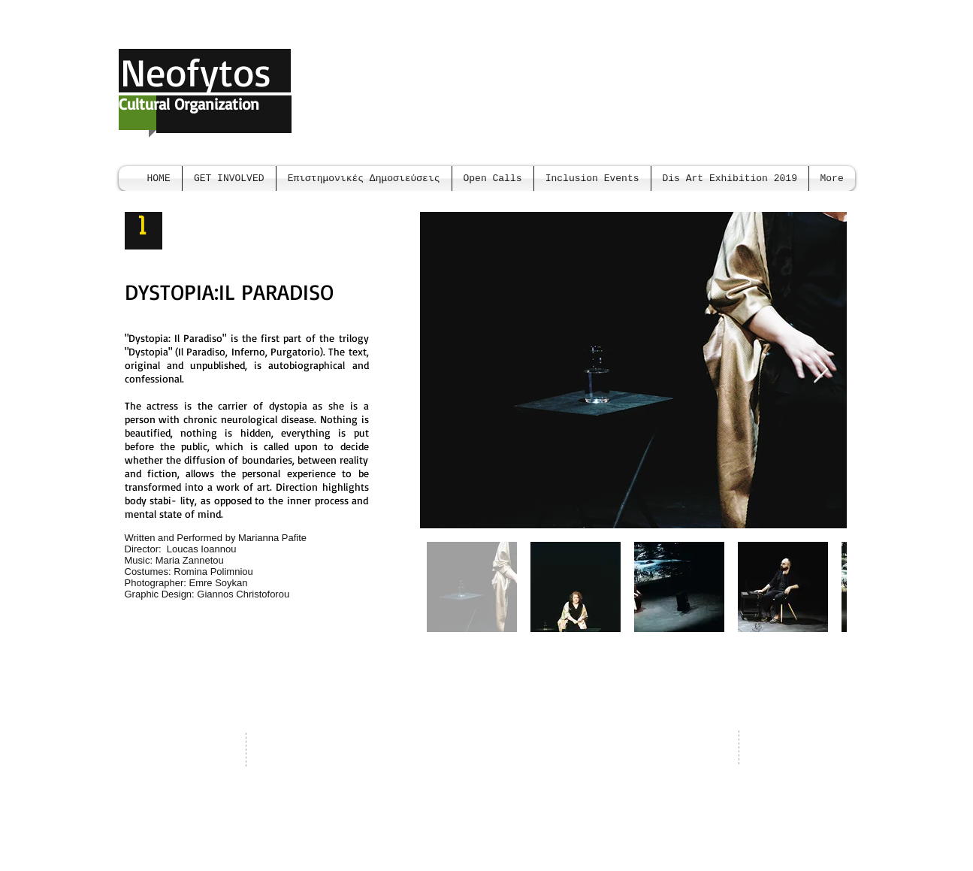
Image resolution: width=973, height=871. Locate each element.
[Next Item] (820, 370)
